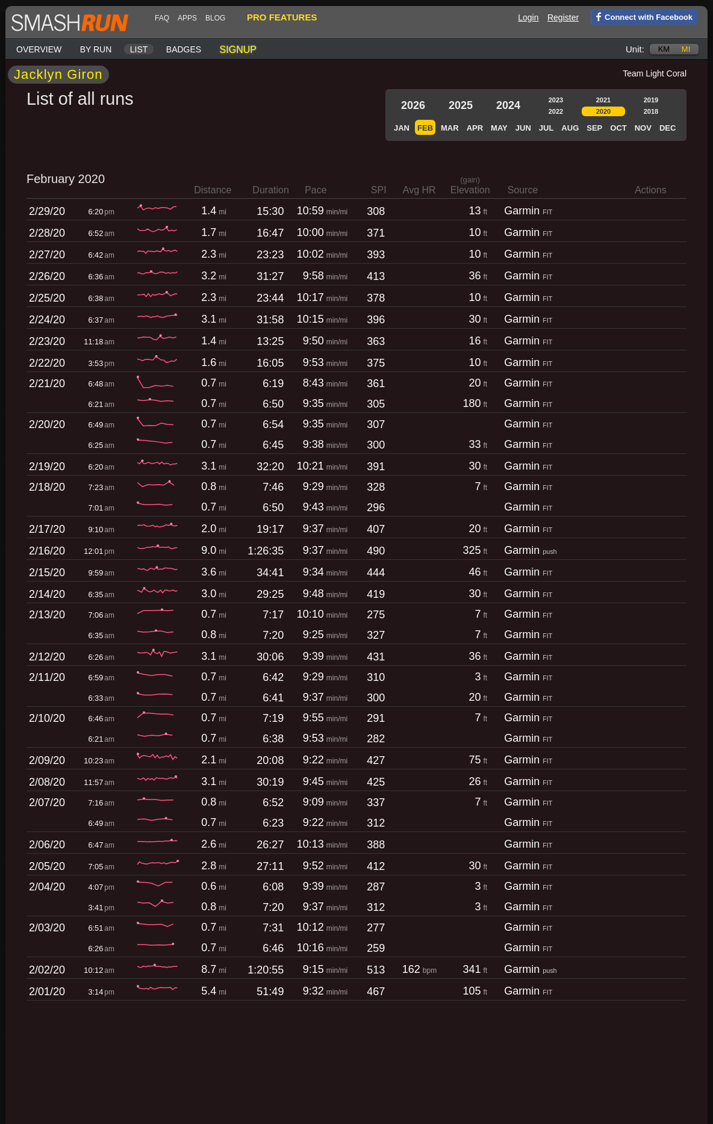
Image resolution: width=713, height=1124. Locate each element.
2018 (651, 111)
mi (686, 49)
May (499, 127)
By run (96, 49)
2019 (651, 100)
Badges (183, 49)
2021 (603, 100)
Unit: (635, 49)
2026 (413, 105)
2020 (603, 111)
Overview (38, 49)
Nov (643, 127)
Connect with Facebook (642, 16)
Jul (546, 127)
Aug (570, 127)
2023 (556, 100)
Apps (187, 18)
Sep (594, 127)
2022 (556, 111)
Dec (667, 127)
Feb (425, 127)
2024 (508, 105)
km (664, 49)
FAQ (162, 18)
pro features (282, 17)
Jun (523, 127)
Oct (618, 127)
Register (563, 17)
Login (528, 17)
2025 (461, 105)
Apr (475, 127)
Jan (401, 127)
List (139, 49)
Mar (450, 127)
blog (215, 18)
